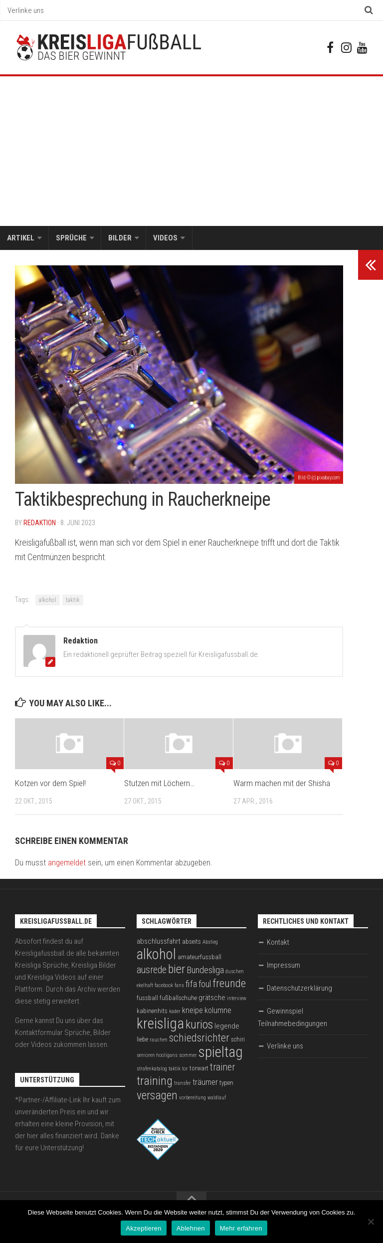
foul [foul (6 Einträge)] (204, 985)
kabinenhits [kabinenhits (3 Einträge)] (152, 1011)
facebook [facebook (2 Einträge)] (164, 986)
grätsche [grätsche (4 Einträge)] (211, 998)
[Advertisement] (191, 151)
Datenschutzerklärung (299, 988)
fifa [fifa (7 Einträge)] (191, 984)
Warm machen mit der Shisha (281, 784)
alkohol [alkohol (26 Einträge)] (156, 954)
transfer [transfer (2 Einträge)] (182, 1083)
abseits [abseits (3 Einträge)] (191, 942)
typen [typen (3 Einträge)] (226, 1083)
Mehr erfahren (241, 1228)
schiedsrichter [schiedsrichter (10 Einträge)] (199, 1038)
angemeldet (67, 863)
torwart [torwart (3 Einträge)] (199, 1068)
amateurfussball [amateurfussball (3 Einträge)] (199, 957)
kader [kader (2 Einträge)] (175, 1012)
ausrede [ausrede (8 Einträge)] (152, 970)
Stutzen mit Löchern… (159, 784)
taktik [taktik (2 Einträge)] (175, 1069)
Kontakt (278, 942)
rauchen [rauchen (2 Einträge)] (159, 1040)
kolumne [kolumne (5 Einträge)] (217, 1011)
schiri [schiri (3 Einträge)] (238, 1039)
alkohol (47, 600)
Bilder (120, 238)
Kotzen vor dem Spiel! (50, 784)
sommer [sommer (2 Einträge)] (188, 1055)
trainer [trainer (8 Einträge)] (222, 1067)
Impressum (283, 965)
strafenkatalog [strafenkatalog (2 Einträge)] (152, 1069)
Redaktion (39, 523)
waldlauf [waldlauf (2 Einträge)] (216, 1098)
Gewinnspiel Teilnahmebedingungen (292, 1018)
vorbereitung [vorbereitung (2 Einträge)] (192, 1098)
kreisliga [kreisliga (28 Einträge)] (160, 1024)
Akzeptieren (143, 1228)
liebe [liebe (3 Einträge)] (142, 1039)
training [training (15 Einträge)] (155, 1081)
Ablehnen (191, 1228)
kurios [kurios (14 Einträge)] (199, 1025)
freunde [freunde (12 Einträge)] (229, 984)
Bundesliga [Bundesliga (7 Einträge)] (205, 970)
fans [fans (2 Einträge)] (179, 986)
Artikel (20, 238)
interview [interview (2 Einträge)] (236, 999)
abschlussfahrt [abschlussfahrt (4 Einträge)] (159, 941)
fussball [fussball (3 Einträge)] (147, 998)
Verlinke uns (25, 10)
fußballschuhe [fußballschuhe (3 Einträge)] (178, 998)
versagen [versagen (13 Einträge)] (157, 1096)
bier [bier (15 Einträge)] (176, 969)
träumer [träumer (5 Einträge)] (205, 1082)
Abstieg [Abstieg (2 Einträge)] (210, 942)
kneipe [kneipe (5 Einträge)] (192, 1011)
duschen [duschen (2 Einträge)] (234, 972)
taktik (73, 600)
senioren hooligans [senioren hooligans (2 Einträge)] (157, 1055)
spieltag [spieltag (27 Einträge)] (220, 1052)
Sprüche (71, 238)
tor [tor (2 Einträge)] (185, 1069)
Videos (165, 238)
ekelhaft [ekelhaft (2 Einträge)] (145, 986)
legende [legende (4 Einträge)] (226, 1026)
